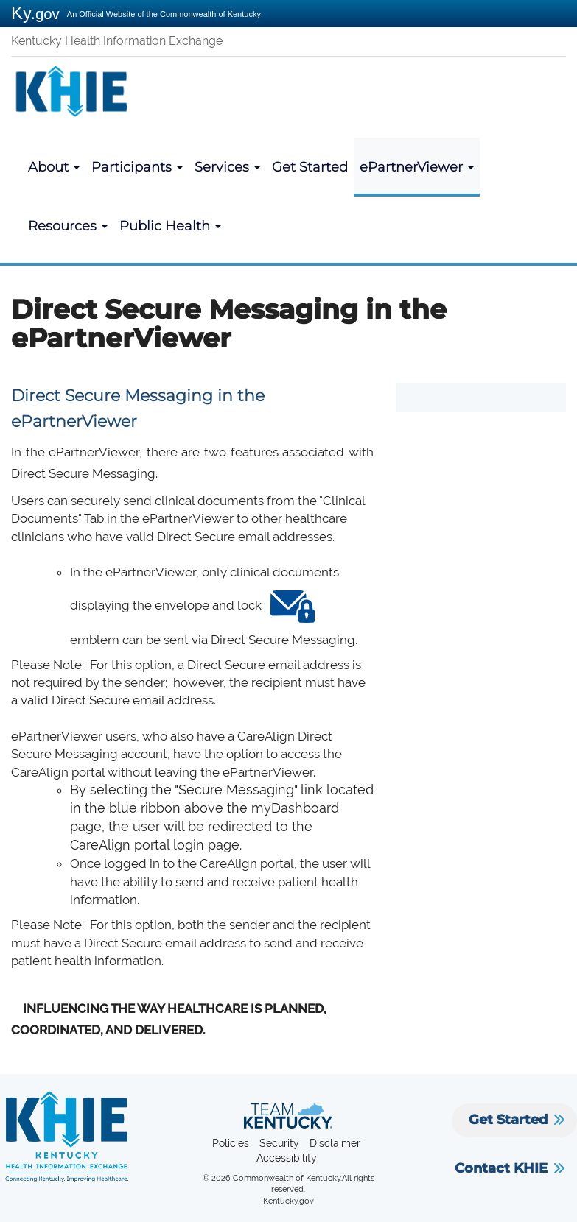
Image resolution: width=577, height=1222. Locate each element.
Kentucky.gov (288, 1201)
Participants (137, 167)
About (54, 167)
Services (227, 167)
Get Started (310, 167)
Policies (230, 1143)
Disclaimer (335, 1143)
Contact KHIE (501, 1168)
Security (279, 1143)
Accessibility (286, 1158)
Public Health (170, 226)
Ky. (35, 13)
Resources (68, 226)
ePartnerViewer (417, 167)
